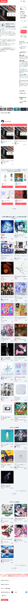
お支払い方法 (23, 93)
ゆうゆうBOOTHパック (23, 70)
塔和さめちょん (21, 200)
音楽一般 (2, 159)
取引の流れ (22, 90)
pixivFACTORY (21, 83)
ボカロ (25, 7)
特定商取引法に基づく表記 (22, 98)
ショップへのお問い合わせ (22, 102)
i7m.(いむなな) (7, 200)
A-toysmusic (8, 121)
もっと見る (14, 209)
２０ (5, 183)
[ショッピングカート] (24, 1)
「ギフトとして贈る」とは (23, 47)
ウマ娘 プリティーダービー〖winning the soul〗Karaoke (7, 161)
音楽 (21, 7)
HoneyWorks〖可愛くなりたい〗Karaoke (21, 142)
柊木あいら (20, 183)
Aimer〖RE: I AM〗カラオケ (6, 141)
